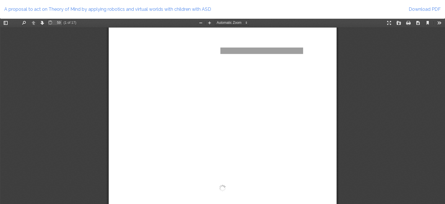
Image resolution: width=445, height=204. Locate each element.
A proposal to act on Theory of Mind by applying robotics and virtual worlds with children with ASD (107, 9)
